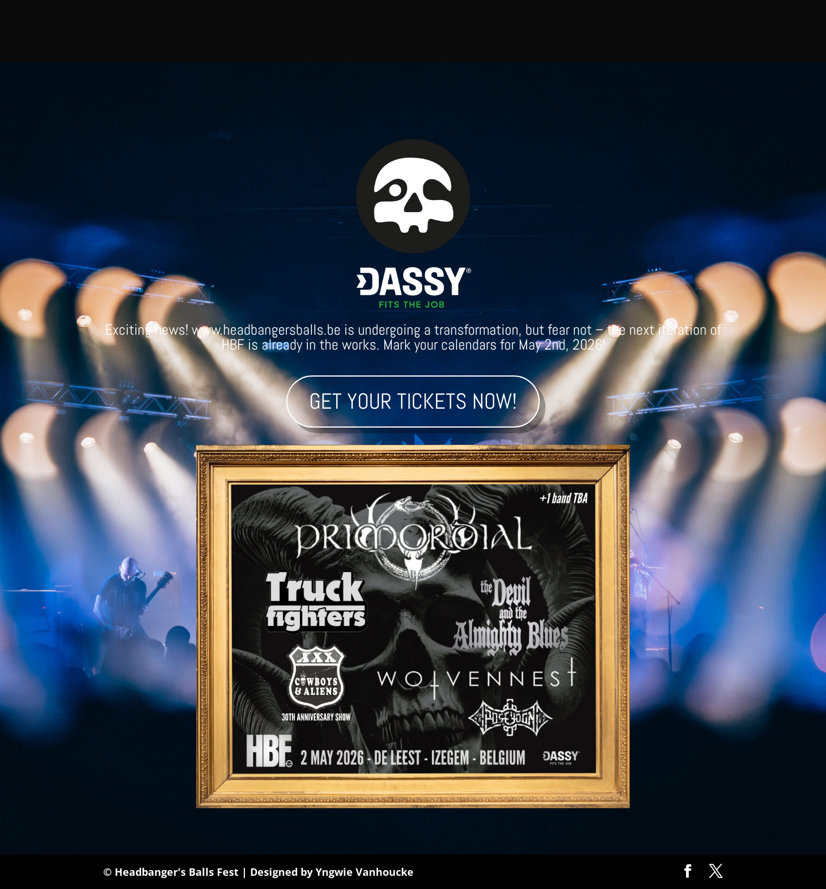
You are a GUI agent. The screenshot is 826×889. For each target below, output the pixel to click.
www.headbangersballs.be (266, 329)
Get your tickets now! (413, 401)
